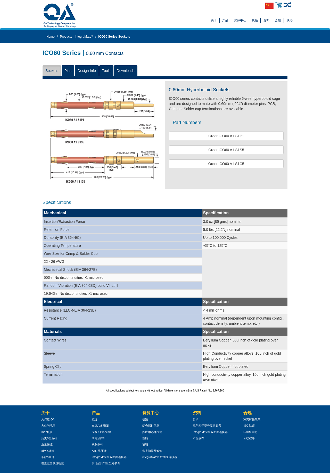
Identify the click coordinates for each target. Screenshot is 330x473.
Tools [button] (106, 71)
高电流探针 (99, 438)
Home (50, 36)
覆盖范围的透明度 (52, 463)
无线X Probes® (101, 432)
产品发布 (198, 438)
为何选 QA (48, 419)
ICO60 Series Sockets (114, 36)
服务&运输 (47, 450)
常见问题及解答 (152, 450)
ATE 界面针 (99, 450)
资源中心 (240, 20)
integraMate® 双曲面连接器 (109, 457)
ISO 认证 (249, 425)
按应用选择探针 (152, 432)
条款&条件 (47, 457)
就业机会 (47, 432)
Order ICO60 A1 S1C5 (226, 164)
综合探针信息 (150, 425)
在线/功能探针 (101, 425)
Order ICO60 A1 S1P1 (226, 136)
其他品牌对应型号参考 (106, 463)
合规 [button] (278, 20)
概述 (94, 419)
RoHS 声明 (250, 432)
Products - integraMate (76, 36)
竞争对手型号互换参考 (207, 425)
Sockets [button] (51, 71)
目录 (196, 419)
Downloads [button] (126, 71)
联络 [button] (289, 20)
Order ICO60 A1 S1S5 (226, 150)
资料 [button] (266, 20)
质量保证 (47, 444)
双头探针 (97, 444)
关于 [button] (214, 20)
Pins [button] (67, 71)
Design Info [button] (87, 71)
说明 (145, 444)
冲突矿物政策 (251, 419)
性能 (145, 438)
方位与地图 (48, 425)
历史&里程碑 (49, 438)
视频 (255, 20)
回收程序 (249, 438)
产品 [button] (225, 20)
